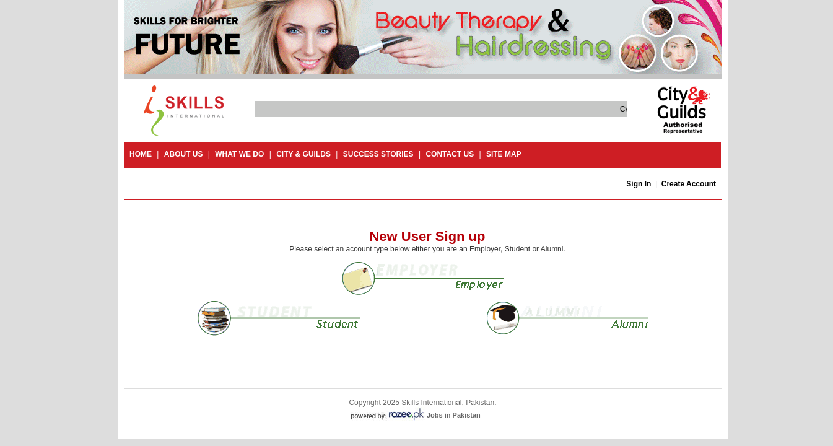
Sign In (638, 184)
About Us (183, 154)
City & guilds (303, 154)
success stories (378, 154)
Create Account (688, 184)
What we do (239, 154)
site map (503, 154)
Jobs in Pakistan (454, 415)
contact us (449, 154)
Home (140, 154)
